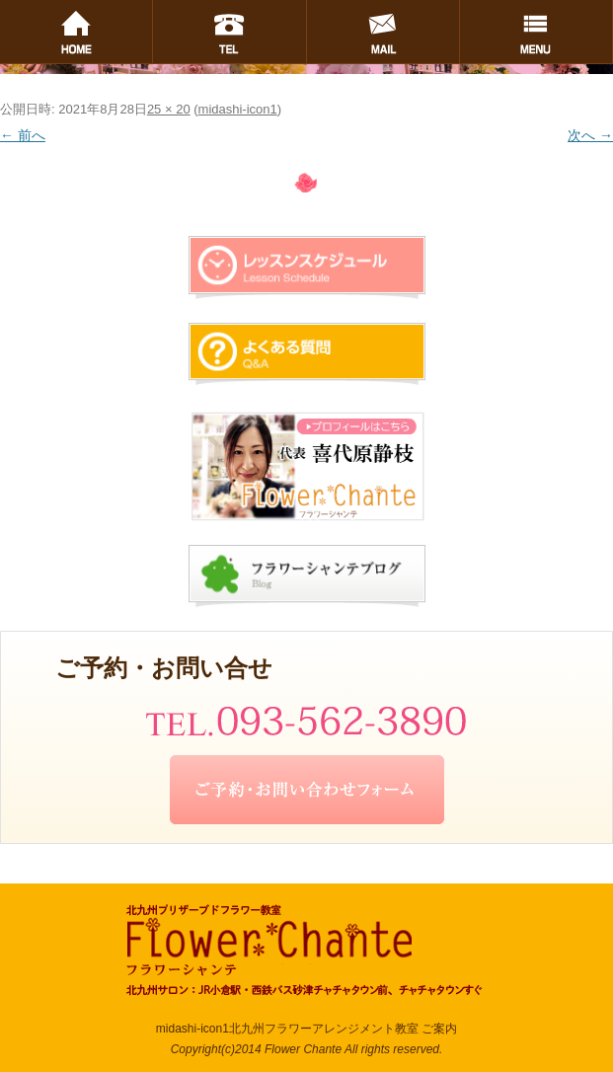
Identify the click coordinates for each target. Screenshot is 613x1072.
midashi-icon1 (237, 109)
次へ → (590, 135)
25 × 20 (169, 109)
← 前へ (22, 135)
